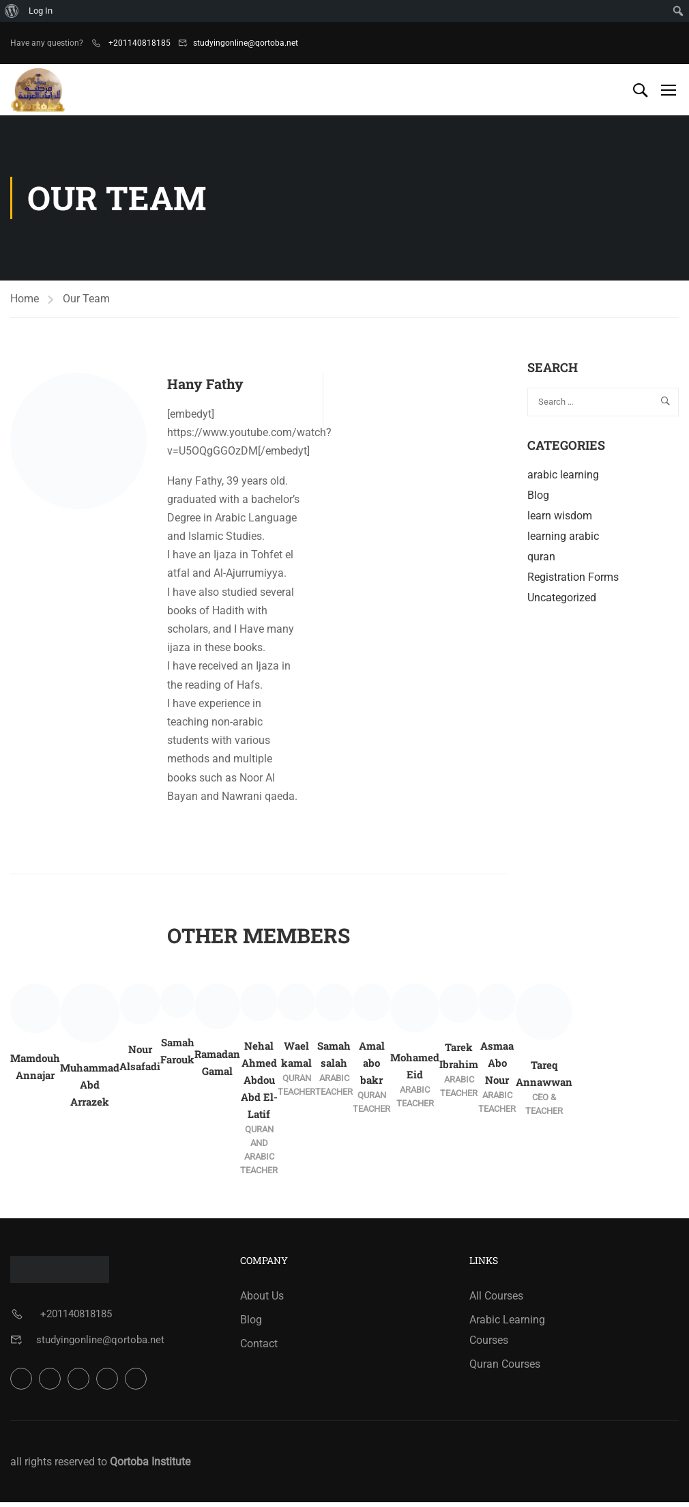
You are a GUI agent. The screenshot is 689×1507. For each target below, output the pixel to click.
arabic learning (563, 479)
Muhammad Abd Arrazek (89, 1089)
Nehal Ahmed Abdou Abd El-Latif (259, 1084)
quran (541, 561)
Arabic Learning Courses (507, 1334)
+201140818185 (138, 43)
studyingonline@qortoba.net (245, 43)
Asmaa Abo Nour (497, 1067)
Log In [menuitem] (41, 10)
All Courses (496, 1300)
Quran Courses (504, 1368)
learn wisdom (559, 520)
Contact (259, 1348)
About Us (262, 1300)
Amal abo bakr (372, 1067)
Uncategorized (561, 602)
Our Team (86, 303)
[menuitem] (12, 11)
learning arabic (563, 540)
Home (24, 303)
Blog (538, 499)
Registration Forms (573, 581)
